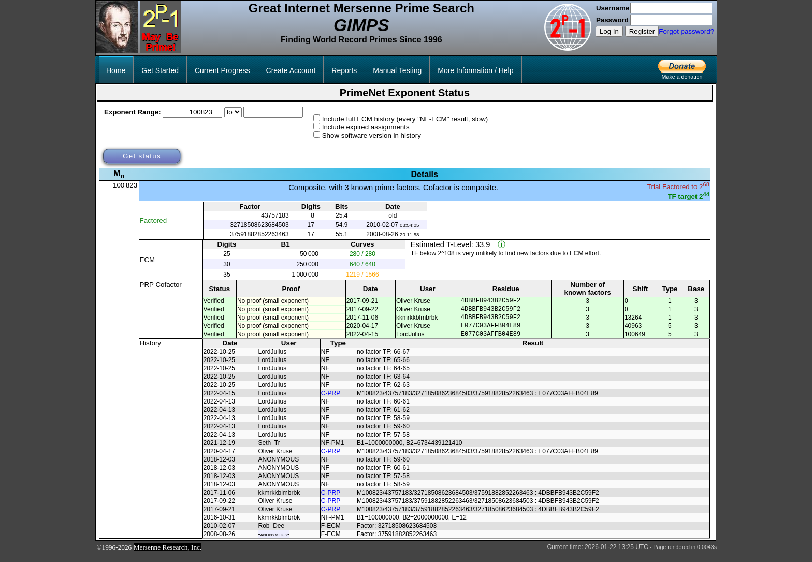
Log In (609, 31)
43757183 (274, 215)
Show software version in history (371, 135)
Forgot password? (686, 31)
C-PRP (330, 401)
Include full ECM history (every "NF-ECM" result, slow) (405, 119)
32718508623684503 (259, 224)
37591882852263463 (259, 234)
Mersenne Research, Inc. (168, 555)
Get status (142, 156)
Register (642, 31)
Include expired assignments (366, 127)
